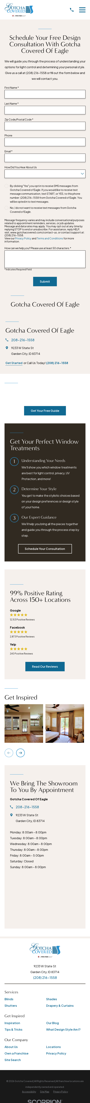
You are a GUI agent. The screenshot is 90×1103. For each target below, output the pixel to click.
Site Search (13, 1060)
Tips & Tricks (13, 1029)
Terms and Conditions (50, 238)
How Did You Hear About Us (21, 167)
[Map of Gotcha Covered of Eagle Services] (45, 898)
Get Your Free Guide (45, 411)
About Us (11, 1047)
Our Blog (52, 1023)
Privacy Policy (23, 238)
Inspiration (12, 1023)
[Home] (19, 10)
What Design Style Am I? (63, 1029)
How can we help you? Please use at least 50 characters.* (38, 248)
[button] (24, 723)
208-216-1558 (22, 340)
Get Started (13, 363)
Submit (45, 281)
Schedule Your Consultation (45, 549)
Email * (8, 151)
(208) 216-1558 (57, 363)
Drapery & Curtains (60, 1005)
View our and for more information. (39, 240)
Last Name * (12, 103)
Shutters (11, 1005)
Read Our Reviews (45, 666)
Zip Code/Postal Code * (19, 119)
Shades (51, 999)
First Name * (12, 87)
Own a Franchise (16, 1053)
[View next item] (20, 753)
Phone (8, 135)
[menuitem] (29, 1092)
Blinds (9, 999)
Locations (53, 1047)
